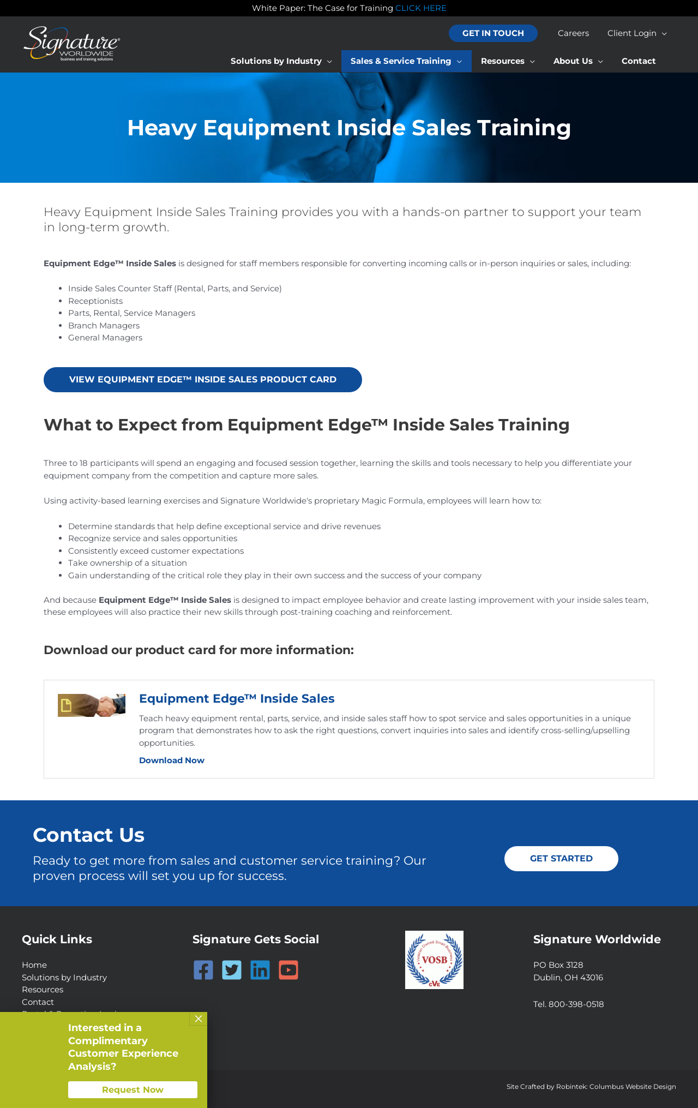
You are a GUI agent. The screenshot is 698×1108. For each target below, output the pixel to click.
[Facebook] (203, 970)
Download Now (171, 760)
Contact (38, 1002)
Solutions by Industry (64, 977)
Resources (42, 989)
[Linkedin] (260, 970)
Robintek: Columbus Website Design (616, 1086)
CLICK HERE (421, 8)
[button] (497, 34)
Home (34, 965)
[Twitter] (232, 970)
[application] (663, 33)
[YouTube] (288, 970)
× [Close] (198, 1018)
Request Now (133, 1090)
